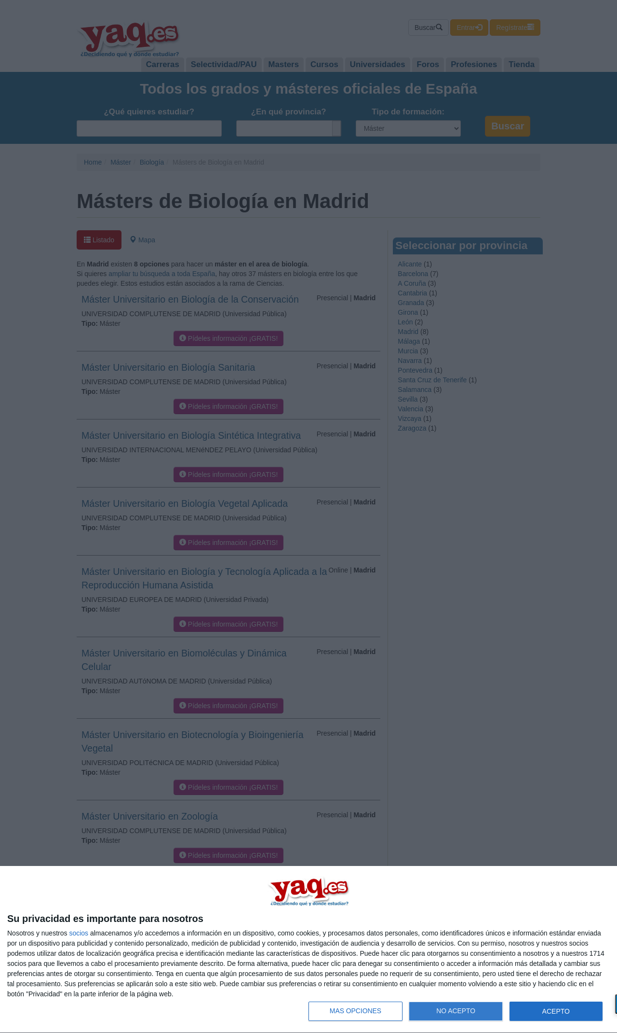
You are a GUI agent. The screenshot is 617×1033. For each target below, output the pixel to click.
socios (78, 933)
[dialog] (308, 949)
